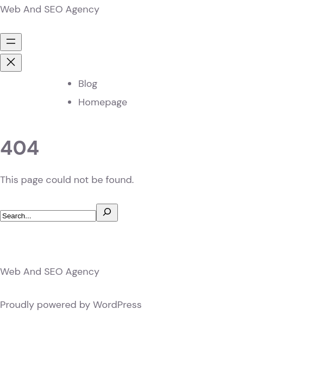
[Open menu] (11, 42)
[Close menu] (11, 63)
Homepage (102, 102)
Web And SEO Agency (49, 9)
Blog (87, 83)
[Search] (107, 213)
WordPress (117, 304)
